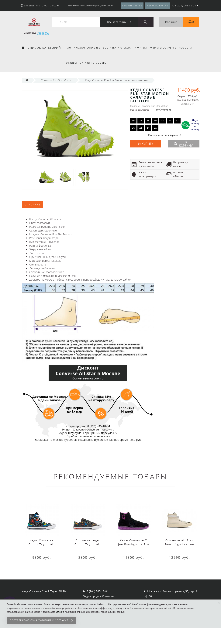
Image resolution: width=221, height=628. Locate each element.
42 (177, 120)
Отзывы (71, 62)
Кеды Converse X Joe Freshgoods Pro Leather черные (133, 544)
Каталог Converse (87, 47)
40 (162, 120)
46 (155, 128)
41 (170, 120)
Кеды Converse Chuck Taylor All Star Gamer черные (41, 544)
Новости (188, 47)
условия (60, 612)
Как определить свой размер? (164, 135)
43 (133, 128)
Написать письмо (157, 5)
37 (140, 120)
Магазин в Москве (93, 62)
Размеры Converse (165, 47)
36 (133, 120)
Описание (32, 204)
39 (155, 120)
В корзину (183, 143)
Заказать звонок (132, 5)
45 (148, 128)
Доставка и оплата (118, 47)
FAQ (68, 47)
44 (140, 128)
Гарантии (142, 47)
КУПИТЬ (147, 144)
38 (148, 120)
